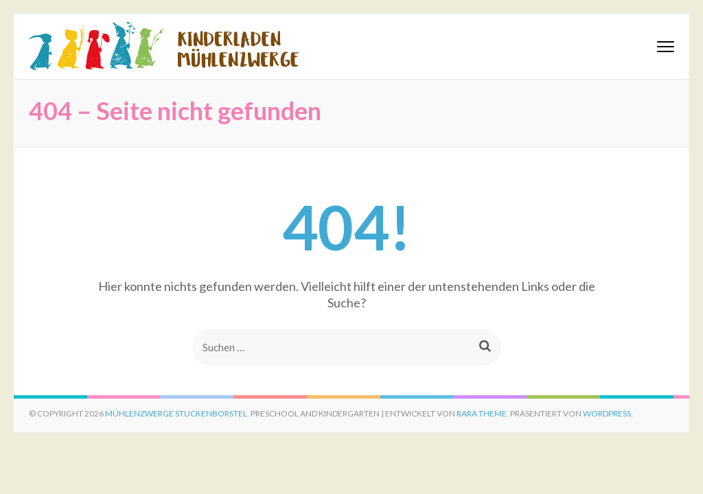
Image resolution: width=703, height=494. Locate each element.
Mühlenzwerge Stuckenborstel (176, 413)
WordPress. (608, 413)
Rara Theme (482, 413)
